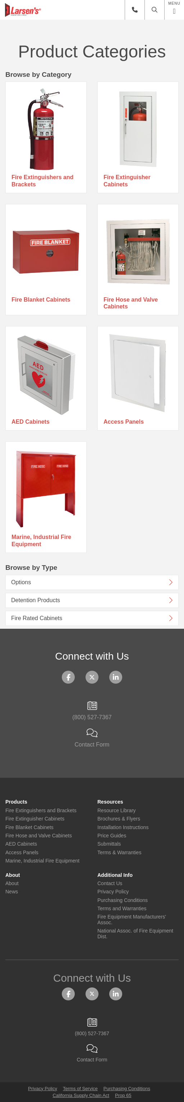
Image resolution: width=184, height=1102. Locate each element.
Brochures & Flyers (118, 819)
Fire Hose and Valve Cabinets (131, 303)
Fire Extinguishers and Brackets (42, 180)
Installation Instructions (122, 827)
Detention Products (35, 600)
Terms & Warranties (119, 852)
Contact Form (92, 738)
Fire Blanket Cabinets (41, 300)
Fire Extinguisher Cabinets (127, 180)
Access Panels (124, 422)
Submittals (109, 844)
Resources (110, 802)
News (11, 891)
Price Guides (111, 835)
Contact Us (109, 883)
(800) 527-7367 (92, 711)
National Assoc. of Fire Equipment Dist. (135, 933)
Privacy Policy (113, 891)
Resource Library (116, 810)
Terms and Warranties (121, 908)
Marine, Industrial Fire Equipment (41, 540)
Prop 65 (123, 1095)
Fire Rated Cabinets (36, 618)
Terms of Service (80, 1088)
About (12, 875)
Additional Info (115, 875)
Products (16, 802)
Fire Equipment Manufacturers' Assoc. (131, 919)
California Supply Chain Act (80, 1095)
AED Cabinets (31, 422)
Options (21, 582)
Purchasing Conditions (122, 900)
